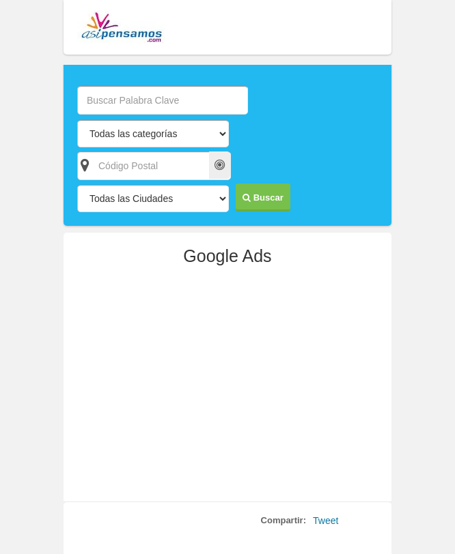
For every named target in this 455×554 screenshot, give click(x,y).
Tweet (325, 520)
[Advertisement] (227, 388)
